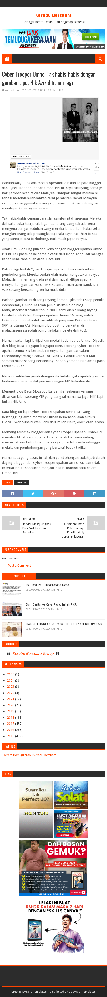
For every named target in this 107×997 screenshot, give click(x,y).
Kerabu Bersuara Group (33, 653)
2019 (11, 711)
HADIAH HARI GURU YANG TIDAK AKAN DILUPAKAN (64, 624)
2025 (11, 674)
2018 (11, 717)
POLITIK (21, 482)
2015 (11, 736)
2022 (11, 693)
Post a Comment (19, 565)
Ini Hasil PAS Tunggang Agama (47, 585)
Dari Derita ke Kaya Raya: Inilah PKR (51, 604)
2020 (11, 705)
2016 (11, 730)
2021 (11, 699)
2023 (11, 686)
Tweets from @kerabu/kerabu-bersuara (29, 755)
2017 (11, 723)
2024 (11, 680)
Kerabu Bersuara (53, 15)
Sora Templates (36, 991)
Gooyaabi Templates (82, 991)
